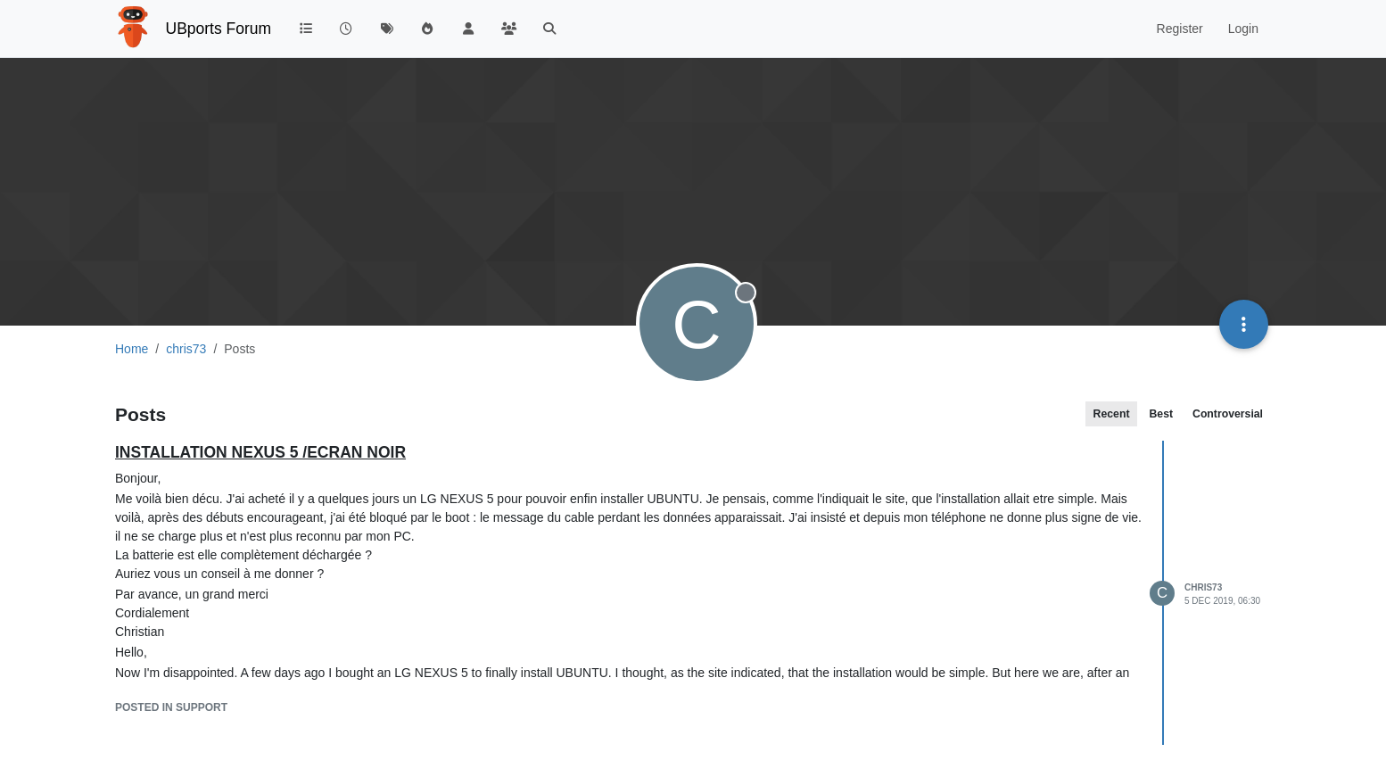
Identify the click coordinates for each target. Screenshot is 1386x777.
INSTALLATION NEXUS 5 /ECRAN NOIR (260, 452)
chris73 (1203, 587)
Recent (1111, 414)
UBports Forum (219, 28)
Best (1161, 414)
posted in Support (171, 707)
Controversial (1227, 414)
